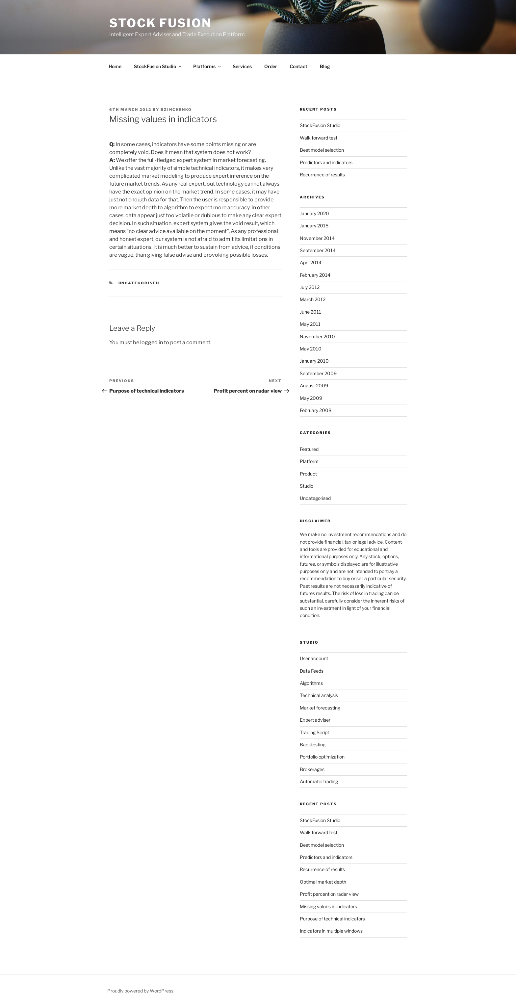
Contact (298, 66)
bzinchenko (176, 109)
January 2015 (314, 225)
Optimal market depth (323, 882)
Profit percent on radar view (329, 894)
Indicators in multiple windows (331, 931)
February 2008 (315, 410)
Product (308, 474)
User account (314, 658)
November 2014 (317, 238)
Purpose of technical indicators (332, 918)
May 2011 (310, 324)
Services (242, 66)
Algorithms (311, 683)
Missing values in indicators (328, 906)
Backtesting (312, 744)
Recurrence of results (322, 174)
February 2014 (315, 275)
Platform (309, 461)
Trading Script (314, 732)
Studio (306, 486)
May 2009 (311, 398)
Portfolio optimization (322, 757)
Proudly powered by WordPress (140, 990)
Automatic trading (319, 781)
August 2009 (314, 385)
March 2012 (312, 299)
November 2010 (317, 336)
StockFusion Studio (158, 66)
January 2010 (314, 361)
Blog (325, 66)
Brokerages (312, 769)
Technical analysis (319, 695)
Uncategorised (139, 283)
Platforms (207, 66)
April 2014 (311, 262)
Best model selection (322, 150)
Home (115, 66)
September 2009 (318, 373)
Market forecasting (320, 707)
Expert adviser (315, 720)
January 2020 (314, 213)
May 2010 (311, 348)
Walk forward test (318, 138)
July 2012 (310, 287)
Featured (309, 449)
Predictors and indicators (326, 162)
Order (270, 66)
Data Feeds (311, 671)
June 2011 (310, 312)
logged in (151, 342)
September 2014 (318, 250)
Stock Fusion (160, 23)
